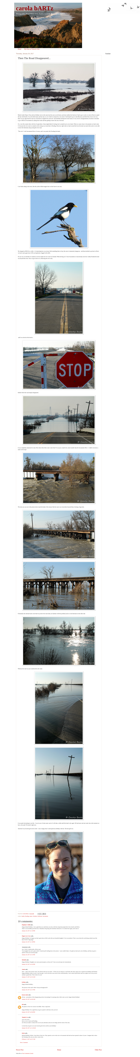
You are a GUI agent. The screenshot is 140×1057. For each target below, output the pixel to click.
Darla (23, 1033)
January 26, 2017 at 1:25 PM (28, 930)
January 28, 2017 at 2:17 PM (28, 989)
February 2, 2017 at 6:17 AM (28, 1039)
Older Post (98, 1050)
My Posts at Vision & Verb (31, 49)
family (23, 916)
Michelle (24, 960)
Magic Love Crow (26, 936)
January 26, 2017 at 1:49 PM (28, 942)
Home (19, 49)
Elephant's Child (26, 924)
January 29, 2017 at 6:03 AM (28, 999)
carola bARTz (34, 8)
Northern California (37, 916)
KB (23, 1004)
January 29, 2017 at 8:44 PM (28, 1012)
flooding (27, 916)
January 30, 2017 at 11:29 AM (29, 1028)
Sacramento (45, 916)
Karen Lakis (25, 995)
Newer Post (19, 1050)
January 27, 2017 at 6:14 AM (28, 977)
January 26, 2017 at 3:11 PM (28, 954)
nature (30, 916)
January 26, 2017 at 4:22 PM (28, 964)
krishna (24, 982)
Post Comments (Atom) (27, 1053)
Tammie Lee (25, 1017)
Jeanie (23, 969)
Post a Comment (24, 1042)
